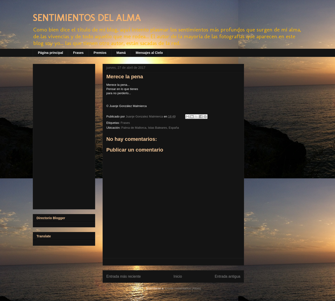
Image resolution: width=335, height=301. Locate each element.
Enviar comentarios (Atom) (183, 288)
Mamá (121, 53)
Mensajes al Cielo (149, 53)
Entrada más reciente (123, 276)
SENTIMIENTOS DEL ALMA (87, 17)
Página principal (50, 53)
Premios (100, 53)
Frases (78, 53)
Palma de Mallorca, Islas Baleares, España (150, 127)
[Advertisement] (64, 136)
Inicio (178, 276)
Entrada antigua (227, 276)
